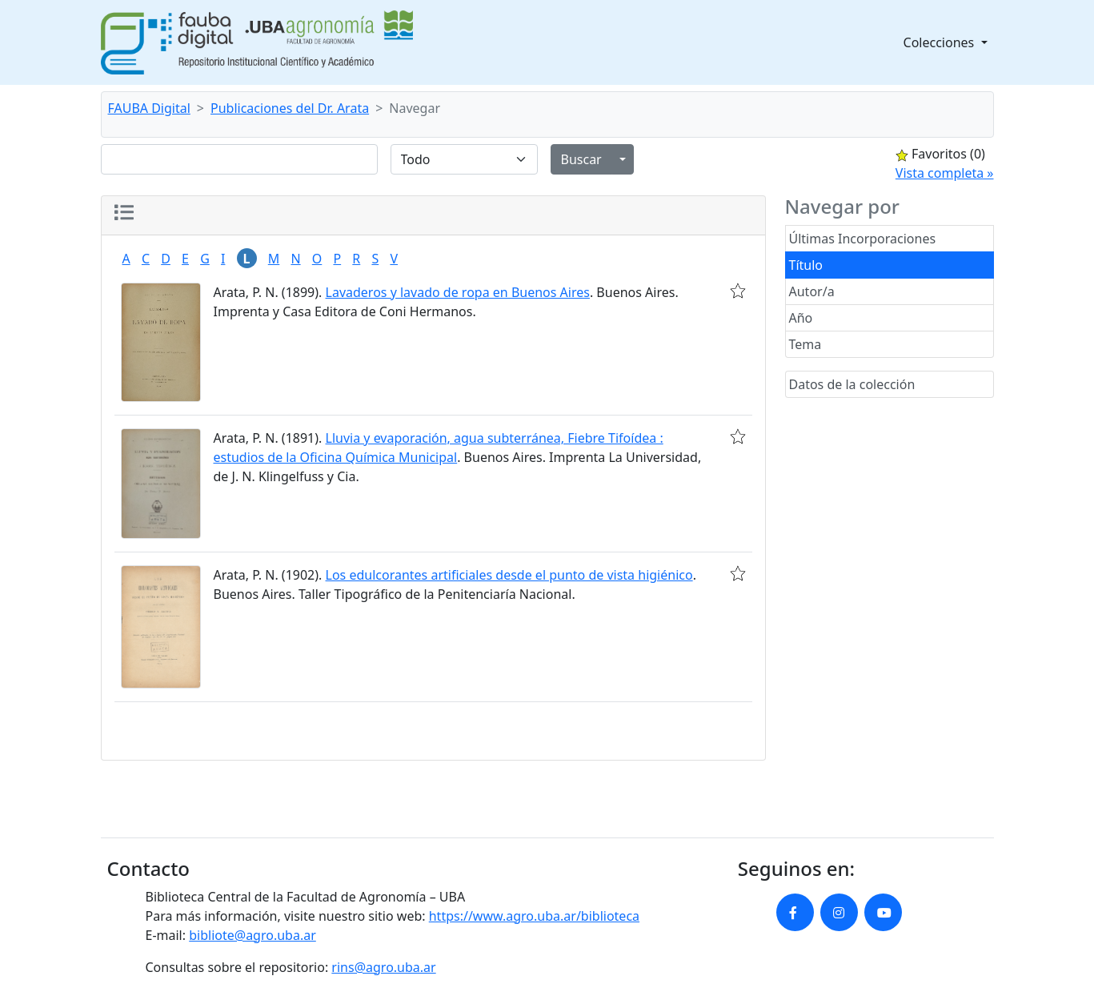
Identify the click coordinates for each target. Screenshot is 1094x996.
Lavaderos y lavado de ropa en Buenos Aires (458, 292)
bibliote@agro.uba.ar (252, 935)
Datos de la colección (852, 384)
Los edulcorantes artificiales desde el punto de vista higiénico (509, 575)
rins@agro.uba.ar (383, 967)
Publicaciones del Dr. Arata (289, 108)
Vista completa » (945, 173)
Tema (805, 344)
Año (801, 318)
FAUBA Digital (149, 108)
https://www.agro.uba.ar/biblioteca (534, 916)
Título (806, 265)
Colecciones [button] (941, 42)
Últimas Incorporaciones (862, 238)
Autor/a (812, 291)
